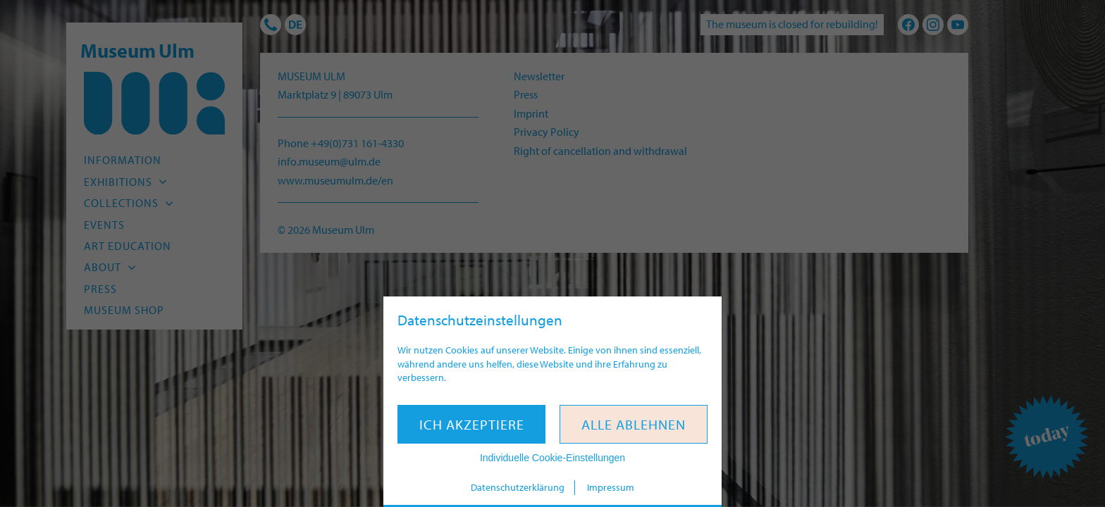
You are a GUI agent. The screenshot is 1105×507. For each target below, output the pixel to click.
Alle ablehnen (633, 424)
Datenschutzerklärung (517, 487)
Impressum (610, 487)
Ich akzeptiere (471, 424)
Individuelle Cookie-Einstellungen (552, 457)
